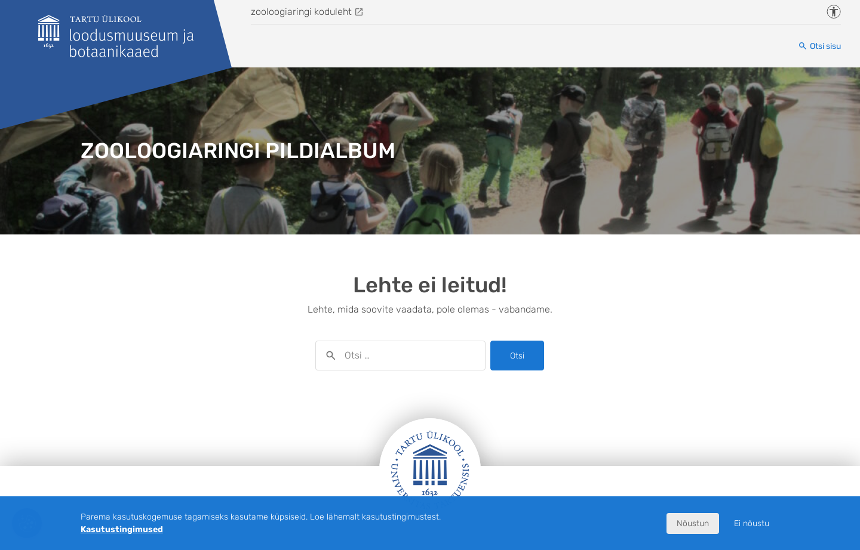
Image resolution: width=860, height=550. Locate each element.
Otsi (517, 356)
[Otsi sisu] (819, 46)
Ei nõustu (751, 523)
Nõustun (693, 523)
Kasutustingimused (122, 529)
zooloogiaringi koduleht (301, 11)
